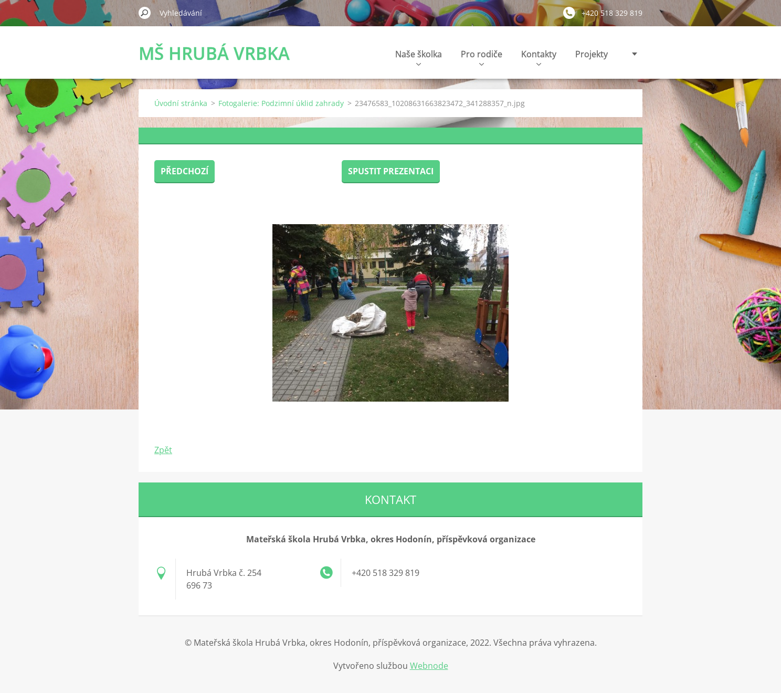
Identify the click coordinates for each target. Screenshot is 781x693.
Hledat (145, 12)
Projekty (591, 54)
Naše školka (418, 57)
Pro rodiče (481, 57)
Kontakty (539, 57)
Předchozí (184, 171)
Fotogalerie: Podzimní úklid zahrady (281, 103)
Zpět (163, 450)
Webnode (429, 665)
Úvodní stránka (180, 103)
